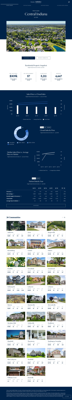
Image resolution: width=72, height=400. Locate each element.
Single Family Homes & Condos (32, 96)
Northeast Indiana (27, 5)
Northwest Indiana (45, 5)
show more (36, 205)
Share (67, 396)
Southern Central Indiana (62, 5)
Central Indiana (9, 5)
